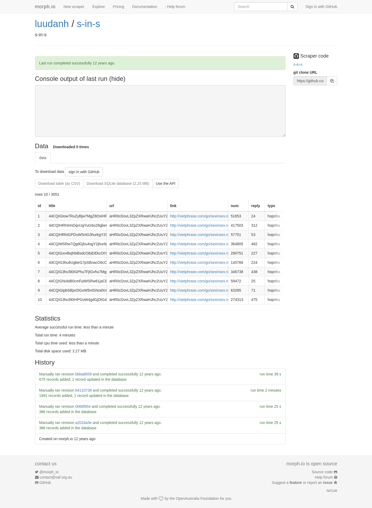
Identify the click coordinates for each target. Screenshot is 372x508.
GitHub (45, 482)
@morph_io (49, 472)
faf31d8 (332, 491)
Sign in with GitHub (321, 7)
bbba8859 (83, 374)
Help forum (175, 7)
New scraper (74, 7)
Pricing (118, 7)
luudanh (52, 23)
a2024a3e (83, 423)
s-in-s (88, 23)
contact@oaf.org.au (56, 477)
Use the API (166, 183)
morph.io (45, 6)
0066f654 (83, 406)
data (42, 158)
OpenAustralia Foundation (197, 498)
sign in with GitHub (83, 172)
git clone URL (305, 72)
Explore (98, 7)
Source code (322, 472)
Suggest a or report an (303, 482)
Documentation (144, 7)
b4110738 (83, 390)
